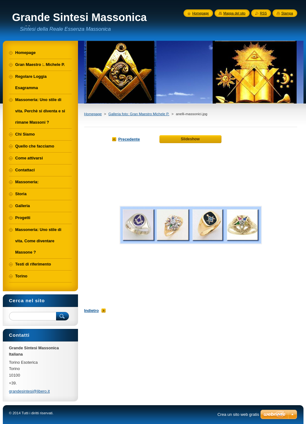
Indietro (91, 310)
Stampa (287, 13)
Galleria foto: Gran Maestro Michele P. (138, 114)
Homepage (93, 114)
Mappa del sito (234, 13)
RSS (263, 13)
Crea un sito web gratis (238, 414)
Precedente (129, 139)
